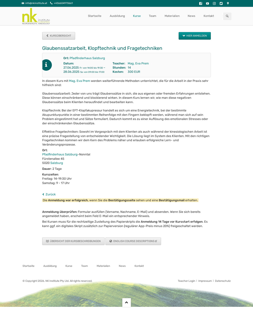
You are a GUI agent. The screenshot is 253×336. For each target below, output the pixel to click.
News (191, 16)
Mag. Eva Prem (138, 63)
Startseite (94, 16)
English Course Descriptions (133, 241)
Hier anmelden (196, 35)
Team (152, 16)
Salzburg (56, 163)
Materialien (172, 16)
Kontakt (209, 16)
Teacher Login (186, 281)
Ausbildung (117, 16)
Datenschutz (223, 281)
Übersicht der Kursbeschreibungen (75, 241)
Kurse (137, 16)
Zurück (51, 194)
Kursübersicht (60, 35)
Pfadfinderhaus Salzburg (87, 58)
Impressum (205, 281)
